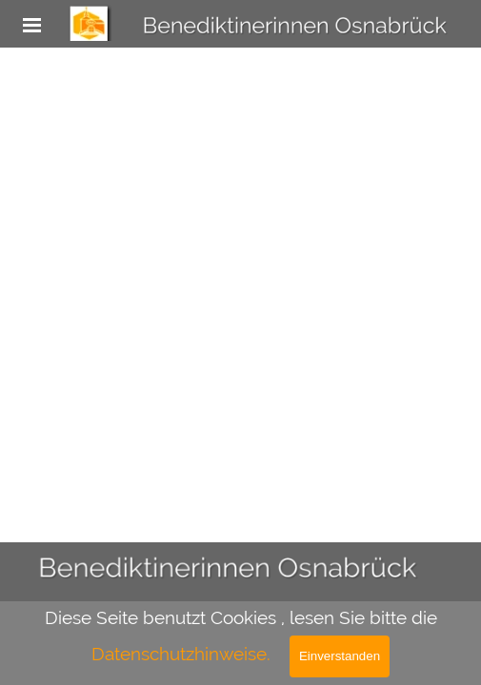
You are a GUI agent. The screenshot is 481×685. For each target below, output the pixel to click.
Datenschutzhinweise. (181, 653)
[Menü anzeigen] (32, 24)
